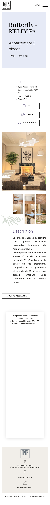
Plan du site (24, 496)
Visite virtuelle (27, 122)
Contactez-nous (25, 488)
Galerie (27, 115)
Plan (27, 106)
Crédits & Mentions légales (37, 496)
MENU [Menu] (41, 5)
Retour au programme (16, 296)
